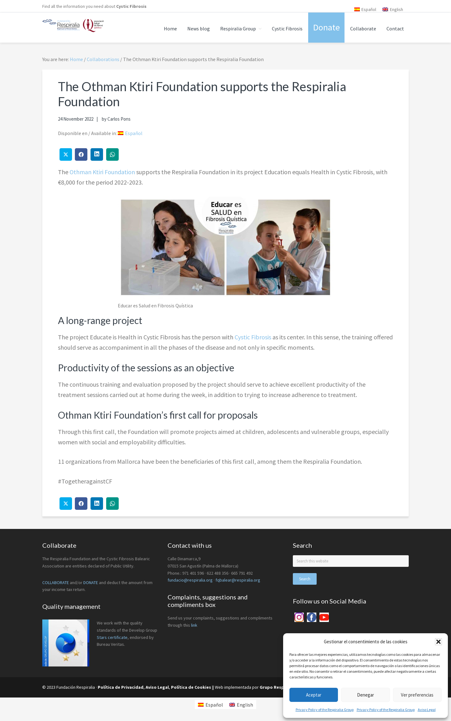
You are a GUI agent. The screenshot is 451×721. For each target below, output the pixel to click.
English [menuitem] (396, 9)
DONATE (90, 582)
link (194, 625)
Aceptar (313, 695)
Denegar (365, 695)
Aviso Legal (427, 709)
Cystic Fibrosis (131, 6)
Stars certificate (112, 637)
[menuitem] (365, 9)
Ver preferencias (417, 695)
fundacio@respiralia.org (190, 580)
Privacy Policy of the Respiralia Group (325, 709)
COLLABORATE (55, 582)
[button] (438, 642)
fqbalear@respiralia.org (237, 580)
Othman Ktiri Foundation (102, 172)
